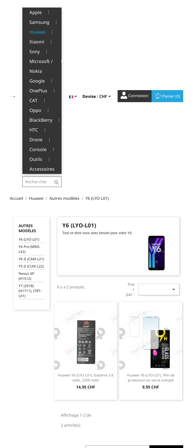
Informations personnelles (111, 368)
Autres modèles (27, 100)
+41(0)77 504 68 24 (27, 403)
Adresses (108, 394)
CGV (62, 373)
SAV (62, 389)
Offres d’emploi (71, 404)
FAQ (62, 396)
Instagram (178, 337)
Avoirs (105, 386)
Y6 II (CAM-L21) (31, 130)
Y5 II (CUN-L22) (31, 138)
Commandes (110, 378)
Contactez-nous (72, 412)
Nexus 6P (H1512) (26, 148)
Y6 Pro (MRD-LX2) (29, 121)
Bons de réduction (115, 402)
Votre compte (117, 358)
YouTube (167, 337)
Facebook (156, 337)
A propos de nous (73, 381)
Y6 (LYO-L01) (29, 111)
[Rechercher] (42, 11)
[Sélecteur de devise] (106, 12)
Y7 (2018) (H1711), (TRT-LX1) (30, 162)
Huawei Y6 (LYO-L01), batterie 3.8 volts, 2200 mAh (85, 249)
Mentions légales (73, 365)
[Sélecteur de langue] (74, 12)
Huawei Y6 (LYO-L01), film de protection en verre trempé (151, 249)
